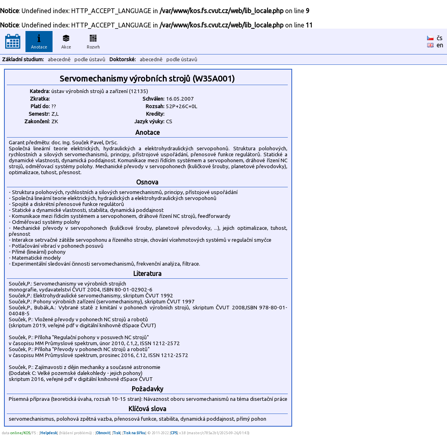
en (440, 45)
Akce (66, 40)
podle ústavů (89, 59)
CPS (174, 433)
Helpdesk (48, 433)
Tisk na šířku (134, 433)
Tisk (116, 433)
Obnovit (103, 433)
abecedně (59, 59)
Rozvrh (93, 40)
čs (440, 37)
